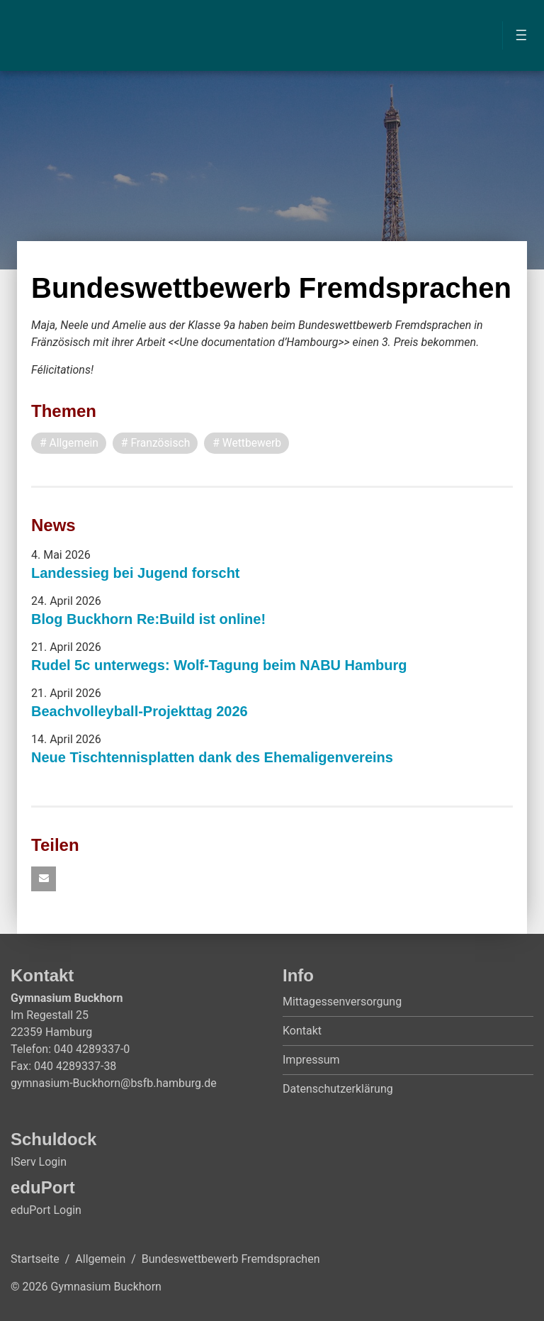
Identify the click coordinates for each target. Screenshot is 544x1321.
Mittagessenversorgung (342, 1002)
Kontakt (302, 1031)
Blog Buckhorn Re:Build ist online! (148, 619)
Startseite (35, 1259)
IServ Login (39, 1162)
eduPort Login (46, 1210)
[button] (43, 879)
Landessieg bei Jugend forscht (135, 573)
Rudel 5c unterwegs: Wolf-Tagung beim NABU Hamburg (219, 665)
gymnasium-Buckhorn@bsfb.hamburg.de (114, 1084)
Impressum (311, 1060)
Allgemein (100, 1259)
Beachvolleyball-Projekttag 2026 (139, 711)
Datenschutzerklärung (338, 1089)
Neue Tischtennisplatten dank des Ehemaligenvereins (212, 757)
